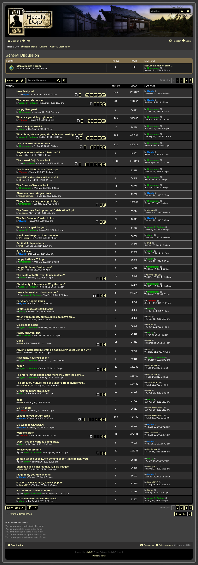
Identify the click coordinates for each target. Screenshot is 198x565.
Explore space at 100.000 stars (34, 308)
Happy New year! (26, 109)
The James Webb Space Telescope (37, 169)
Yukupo (23, 120)
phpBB (89, 552)
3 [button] (182, 80)
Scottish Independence (30, 243)
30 (104, 95)
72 (91, 164)
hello (19, 399)
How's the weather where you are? (37, 292)
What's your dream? (28, 449)
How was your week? (29, 126)
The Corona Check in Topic (32, 185)
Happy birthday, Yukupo (30, 259)
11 (100, 121)
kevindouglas (153, 275)
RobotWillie (152, 432)
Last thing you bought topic (33, 415)
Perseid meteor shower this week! (37, 498)
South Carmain (26, 196)
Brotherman (153, 68)
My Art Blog (23, 407)
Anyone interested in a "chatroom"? (38, 152)
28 (95, 95)
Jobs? (20, 365)
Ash (21, 155)
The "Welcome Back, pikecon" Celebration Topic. (46, 210)
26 (87, 95)
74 (100, 164)
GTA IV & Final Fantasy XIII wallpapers (39, 482)
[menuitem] (26, 41)
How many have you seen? (32, 357)
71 (87, 164)
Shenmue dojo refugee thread (34, 193)
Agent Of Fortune (28, 103)
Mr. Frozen (24, 238)
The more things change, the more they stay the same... (50, 374)
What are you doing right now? (35, 117)
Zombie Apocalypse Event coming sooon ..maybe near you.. (52, 458)
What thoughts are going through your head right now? (50, 134)
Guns (19, 340)
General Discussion (22, 55)
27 (91, 95)
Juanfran (151, 301)
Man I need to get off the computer (37, 235)
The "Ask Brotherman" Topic (33, 143)
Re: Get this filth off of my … (158, 66)
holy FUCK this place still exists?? (37, 177)
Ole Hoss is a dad (27, 324)
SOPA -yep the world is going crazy (37, 441)
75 (104, 164)
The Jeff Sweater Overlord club (35, 218)
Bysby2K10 (24, 469)
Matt (21, 246)
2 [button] (177, 80)
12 (104, 121)
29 (100, 95)
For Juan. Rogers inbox (30, 301)
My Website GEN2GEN (30, 424)
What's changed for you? (31, 227)
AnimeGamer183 (155, 407)
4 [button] (186, 80)
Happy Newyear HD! (28, 332)
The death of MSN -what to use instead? (40, 275)
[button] (191, 80)
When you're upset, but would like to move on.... (45, 316)
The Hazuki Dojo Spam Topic (33, 160)
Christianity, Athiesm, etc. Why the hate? (41, 284)
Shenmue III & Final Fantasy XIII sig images (42, 466)
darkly (22, 129)
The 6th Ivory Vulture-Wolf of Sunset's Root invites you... (50, 382)
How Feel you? (25, 91)
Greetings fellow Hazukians (33, 390)
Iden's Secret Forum (28, 66)
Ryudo (26, 94)
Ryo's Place (23, 251)
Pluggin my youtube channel (33, 474)
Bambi (150, 324)
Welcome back (25, 432)
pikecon (23, 213)
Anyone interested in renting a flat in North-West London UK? (53, 349)
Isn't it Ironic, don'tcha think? (34, 490)
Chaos (22, 180)
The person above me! (30, 100)
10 (95, 121)
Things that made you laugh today (37, 201)
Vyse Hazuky (25, 385)
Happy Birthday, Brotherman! (34, 267)
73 (95, 164)
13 (104, 138)
